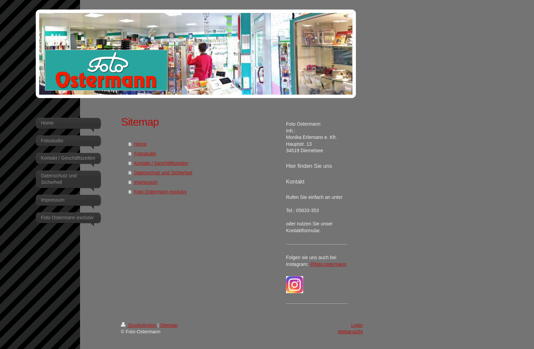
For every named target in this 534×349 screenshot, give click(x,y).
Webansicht (350, 331)
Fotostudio (145, 153)
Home (140, 144)
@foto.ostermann (328, 264)
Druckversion (139, 325)
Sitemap (168, 325)
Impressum (145, 182)
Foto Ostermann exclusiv (160, 191)
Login (357, 325)
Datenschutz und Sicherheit (163, 172)
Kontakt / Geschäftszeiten (161, 163)
